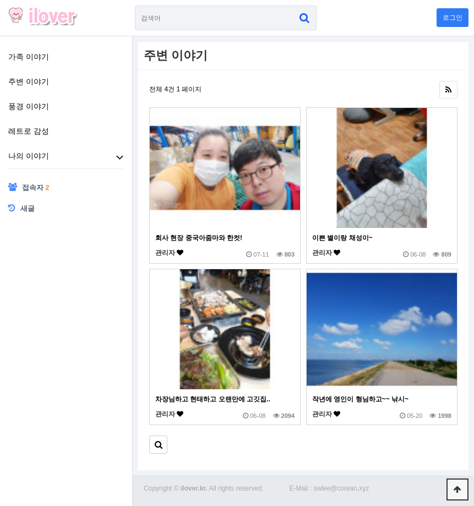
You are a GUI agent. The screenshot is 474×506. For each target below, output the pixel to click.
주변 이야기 (28, 81)
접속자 (28, 187)
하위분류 (120, 157)
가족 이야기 (28, 56)
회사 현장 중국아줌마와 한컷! (198, 238)
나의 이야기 (28, 155)
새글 (21, 208)
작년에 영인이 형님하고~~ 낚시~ (360, 399)
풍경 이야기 (28, 106)
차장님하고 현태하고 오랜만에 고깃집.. (212, 399)
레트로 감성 (28, 131)
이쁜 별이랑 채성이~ (342, 238)
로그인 (452, 17)
